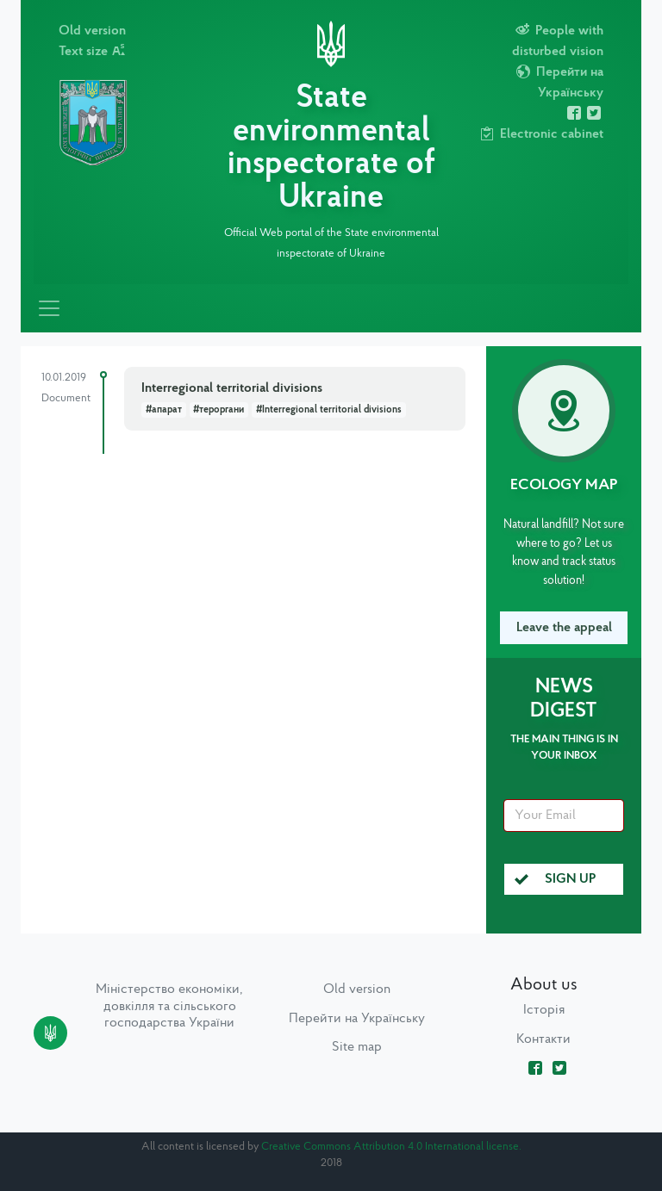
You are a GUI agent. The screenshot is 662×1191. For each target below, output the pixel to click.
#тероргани (218, 410)
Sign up (555, 879)
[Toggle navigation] (49, 308)
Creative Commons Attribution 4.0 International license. (391, 1146)
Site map (357, 1047)
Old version (92, 31)
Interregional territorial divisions (231, 388)
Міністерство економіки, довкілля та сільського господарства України (169, 1006)
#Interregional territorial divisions (329, 410)
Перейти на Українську (357, 1019)
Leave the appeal (564, 628)
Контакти (543, 1039)
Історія (544, 1010)
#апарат (164, 410)
